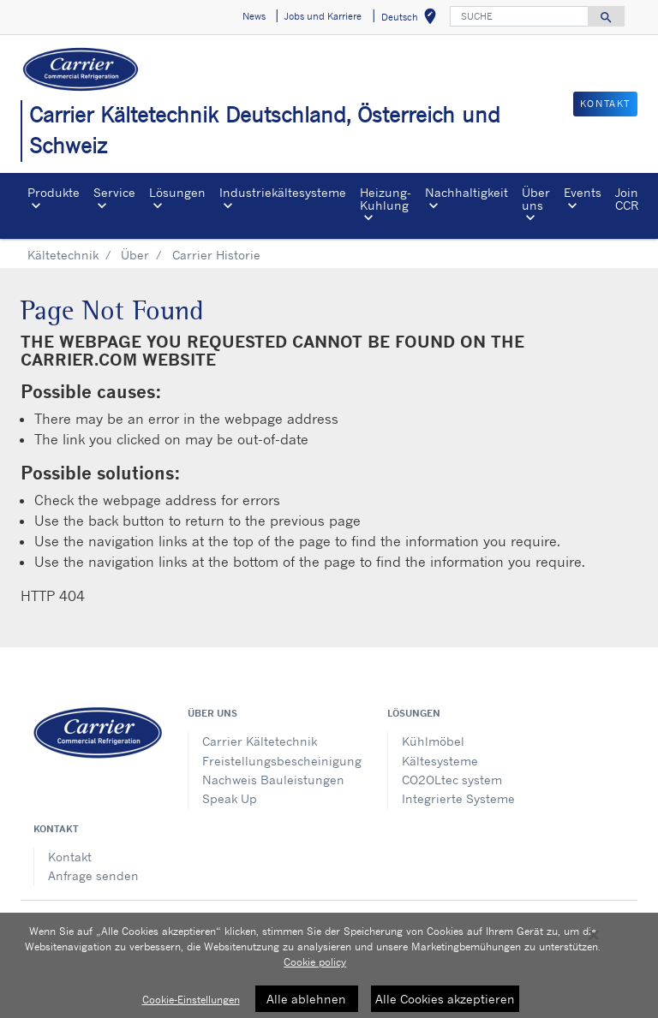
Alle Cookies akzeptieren (445, 1004)
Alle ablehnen (306, 1004)
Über (135, 254)
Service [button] (114, 192)
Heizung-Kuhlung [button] (385, 198)
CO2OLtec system (452, 779)
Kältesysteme (440, 760)
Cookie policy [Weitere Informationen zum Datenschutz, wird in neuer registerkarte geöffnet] (315, 967)
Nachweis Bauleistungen (273, 779)
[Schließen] (593, 940)
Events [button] (582, 192)
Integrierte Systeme (458, 798)
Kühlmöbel (433, 741)
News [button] (254, 16)
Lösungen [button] (177, 192)
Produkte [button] (53, 192)
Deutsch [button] (412, 19)
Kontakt (70, 856)
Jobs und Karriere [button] (323, 16)
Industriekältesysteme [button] (282, 192)
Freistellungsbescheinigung (282, 760)
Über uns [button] (536, 198)
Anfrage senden (93, 875)
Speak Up (229, 798)
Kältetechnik (63, 254)
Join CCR (626, 198)
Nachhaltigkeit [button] (466, 192)
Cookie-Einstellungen (191, 1004)
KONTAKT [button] (605, 104)
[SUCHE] (519, 16)
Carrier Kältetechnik (259, 741)
